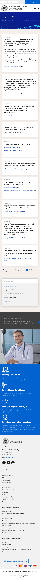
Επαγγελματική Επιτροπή (15, 20)
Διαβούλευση (13, 2)
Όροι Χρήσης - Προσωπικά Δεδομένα (20, 575)
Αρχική (4, 20)
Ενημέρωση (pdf (8, 115)
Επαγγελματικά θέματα (30, 20)
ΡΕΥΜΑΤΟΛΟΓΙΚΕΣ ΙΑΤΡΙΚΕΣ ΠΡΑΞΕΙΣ (17, 144)
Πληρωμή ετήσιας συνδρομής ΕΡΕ (17, 561)
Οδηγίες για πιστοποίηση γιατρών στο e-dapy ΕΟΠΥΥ (19, 190)
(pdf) (12, 147)
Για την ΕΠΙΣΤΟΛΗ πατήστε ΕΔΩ (14, 211)
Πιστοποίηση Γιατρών (10, 187)
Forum (3, 2)
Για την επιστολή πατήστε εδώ (12, 66)
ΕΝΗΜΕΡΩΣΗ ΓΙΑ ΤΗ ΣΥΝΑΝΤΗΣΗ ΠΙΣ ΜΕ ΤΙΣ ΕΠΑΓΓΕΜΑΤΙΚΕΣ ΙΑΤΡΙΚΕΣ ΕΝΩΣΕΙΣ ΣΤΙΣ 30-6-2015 (20, 253)
